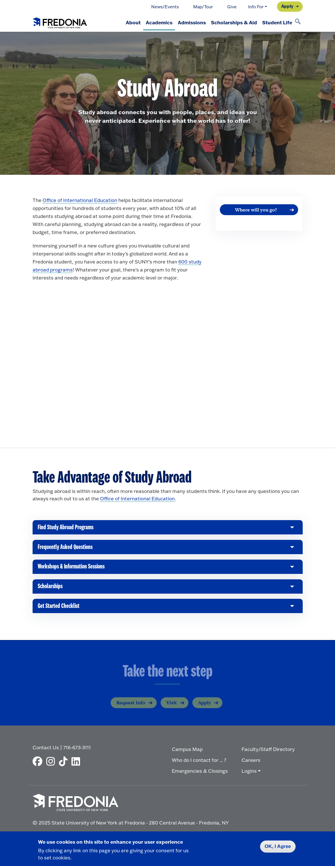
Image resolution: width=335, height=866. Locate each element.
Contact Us (46, 751)
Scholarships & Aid (230, 22)
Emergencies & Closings (200, 774)
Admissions (185, 22)
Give (232, 6)
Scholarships (51, 591)
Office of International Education (80, 200)
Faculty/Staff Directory (268, 753)
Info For (256, 6)
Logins (249, 774)
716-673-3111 (77, 751)
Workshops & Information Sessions (74, 570)
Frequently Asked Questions (66, 550)
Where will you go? (256, 209)
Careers (251, 763)
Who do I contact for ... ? (199, 763)
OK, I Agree (278, 846)
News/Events (165, 6)
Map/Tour (203, 6)
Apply (287, 6)
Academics (149, 22)
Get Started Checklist (59, 612)
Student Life (276, 22)
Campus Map (187, 753)
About (120, 22)
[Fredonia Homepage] (60, 22)
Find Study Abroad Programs (67, 530)
